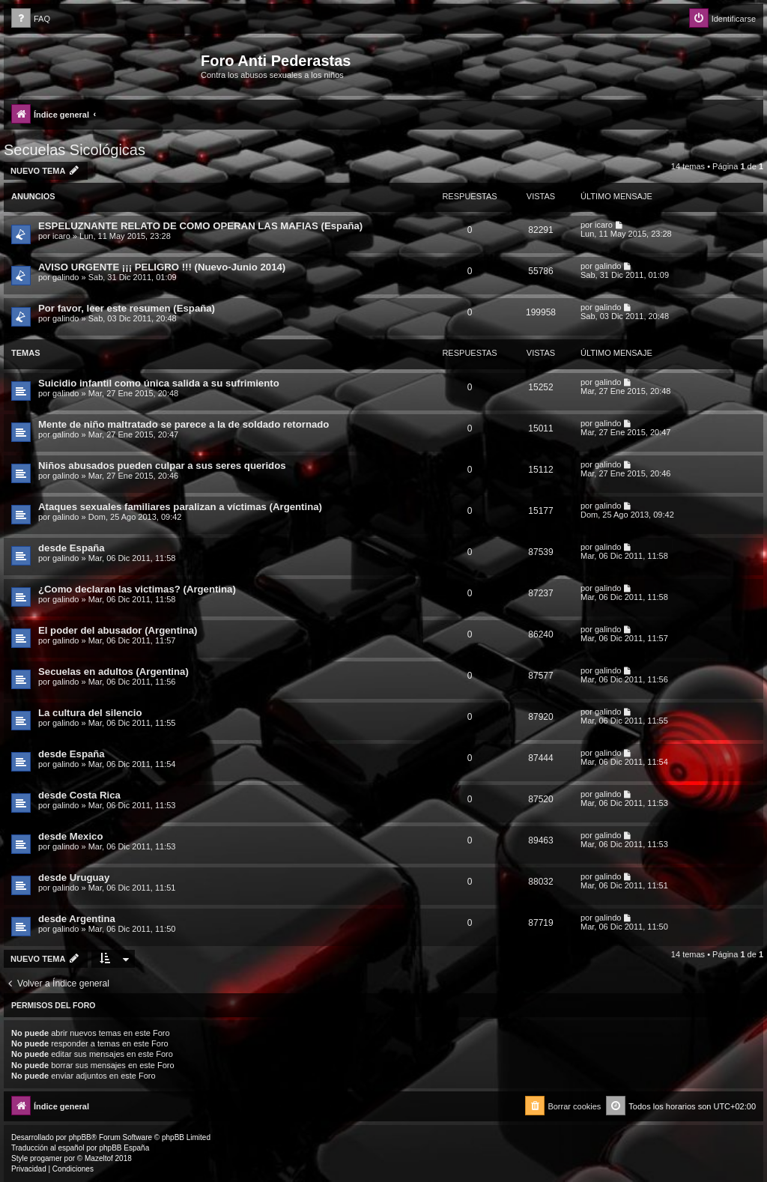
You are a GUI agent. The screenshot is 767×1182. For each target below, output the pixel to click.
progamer (46, 1158)
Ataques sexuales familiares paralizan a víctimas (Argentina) (180, 506)
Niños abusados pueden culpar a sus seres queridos (162, 465)
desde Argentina (76, 918)
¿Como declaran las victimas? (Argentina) (137, 589)
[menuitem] (30, 19)
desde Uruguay (73, 877)
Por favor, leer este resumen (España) (126, 308)
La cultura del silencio (90, 712)
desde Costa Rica (79, 795)
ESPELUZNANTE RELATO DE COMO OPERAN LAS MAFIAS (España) (200, 225)
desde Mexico (70, 836)
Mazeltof (99, 1158)
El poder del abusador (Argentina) (118, 630)
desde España (71, 548)
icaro (61, 235)
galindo (65, 277)
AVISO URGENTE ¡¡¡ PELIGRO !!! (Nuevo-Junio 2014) (161, 267)
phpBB (80, 1137)
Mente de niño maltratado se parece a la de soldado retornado (183, 424)
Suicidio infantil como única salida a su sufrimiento (158, 383)
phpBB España (124, 1148)
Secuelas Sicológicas (74, 150)
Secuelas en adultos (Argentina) (113, 671)
